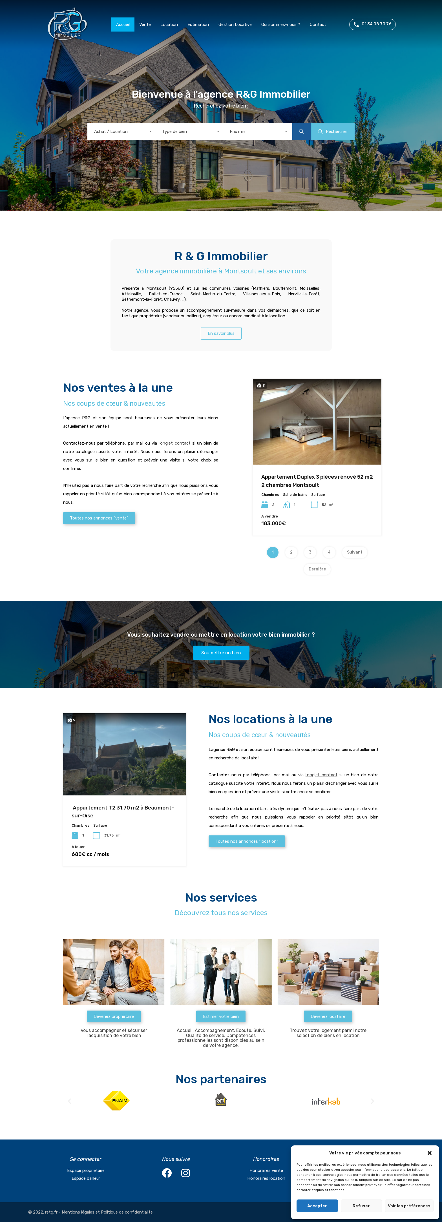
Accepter (317, 1205)
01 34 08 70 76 (376, 24)
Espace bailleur (86, 1178)
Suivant (355, 552)
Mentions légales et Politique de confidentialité (107, 1212)
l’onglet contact (174, 443)
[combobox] (121, 131)
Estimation (198, 24)
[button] (430, 1153)
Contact (318, 24)
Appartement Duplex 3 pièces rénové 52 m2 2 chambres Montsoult (317, 481)
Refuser (361, 1205)
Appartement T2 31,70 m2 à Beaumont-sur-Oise (123, 811)
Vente (145, 24)
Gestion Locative (235, 24)
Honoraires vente (266, 1170)
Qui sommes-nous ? (280, 24)
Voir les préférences (409, 1205)
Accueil (123, 24)
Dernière (317, 569)
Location (169, 24)
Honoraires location (266, 1178)
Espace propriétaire (86, 1170)
